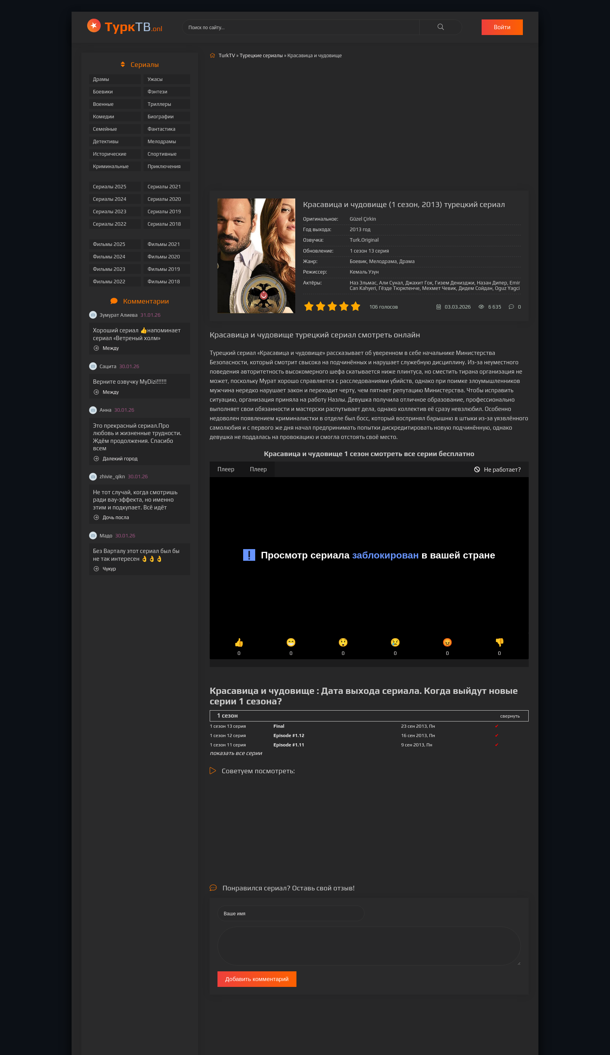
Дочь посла (111, 517)
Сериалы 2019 (164, 211)
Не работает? (497, 469)
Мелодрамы (161, 141)
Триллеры (159, 104)
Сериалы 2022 (109, 224)
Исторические (109, 154)
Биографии (160, 116)
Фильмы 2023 (109, 269)
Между (106, 348)
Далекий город (116, 458)
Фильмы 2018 (163, 281)
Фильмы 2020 (163, 257)
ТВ (134, 26)
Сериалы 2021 (164, 187)
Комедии (103, 116)
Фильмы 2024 (109, 257)
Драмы (101, 79)
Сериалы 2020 (164, 199)
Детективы (106, 141)
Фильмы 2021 (163, 244)
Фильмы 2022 (109, 281)
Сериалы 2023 (109, 211)
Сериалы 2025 (109, 187)
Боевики (103, 92)
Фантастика (161, 129)
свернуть (510, 716)
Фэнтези (157, 92)
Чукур (105, 568)
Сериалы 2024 (109, 199)
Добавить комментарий (257, 979)
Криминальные (111, 166)
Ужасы (155, 79)
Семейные (105, 129)
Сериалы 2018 (164, 224)
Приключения (164, 166)
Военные (103, 104)
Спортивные (161, 154)
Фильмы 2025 (109, 244)
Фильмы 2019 (163, 269)
